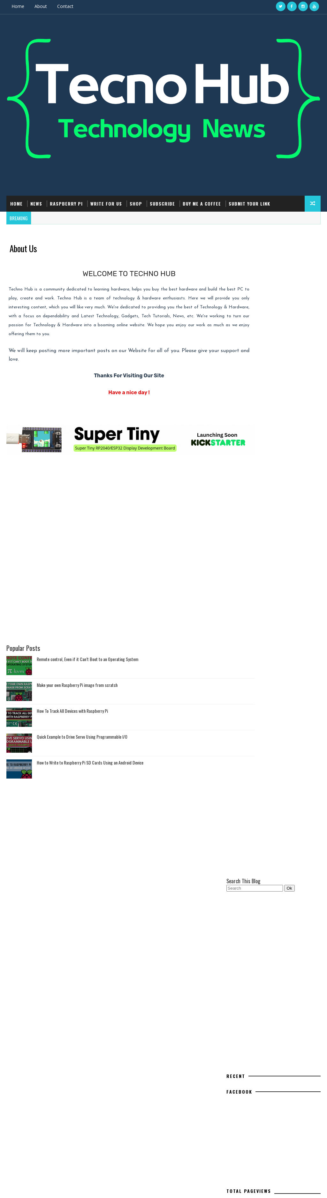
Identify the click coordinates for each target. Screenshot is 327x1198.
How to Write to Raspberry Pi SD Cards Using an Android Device (90, 770)
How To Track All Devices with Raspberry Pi (72, 718)
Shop (136, 202)
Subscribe (162, 202)
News (36, 202)
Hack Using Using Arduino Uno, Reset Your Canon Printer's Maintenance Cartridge (280, 1049)
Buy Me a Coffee (202, 202)
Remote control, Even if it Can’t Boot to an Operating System (87, 667)
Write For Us (106, 202)
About (40, 6)
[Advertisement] (113, 495)
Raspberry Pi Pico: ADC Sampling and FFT (280, 1020)
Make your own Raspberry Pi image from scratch (77, 692)
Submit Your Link (249, 202)
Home (17, 6)
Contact (65, 6)
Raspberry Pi (66, 202)
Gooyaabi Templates (103, 1186)
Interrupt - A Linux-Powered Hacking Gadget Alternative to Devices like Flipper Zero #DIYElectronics (279, 1102)
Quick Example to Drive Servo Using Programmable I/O (82, 744)
